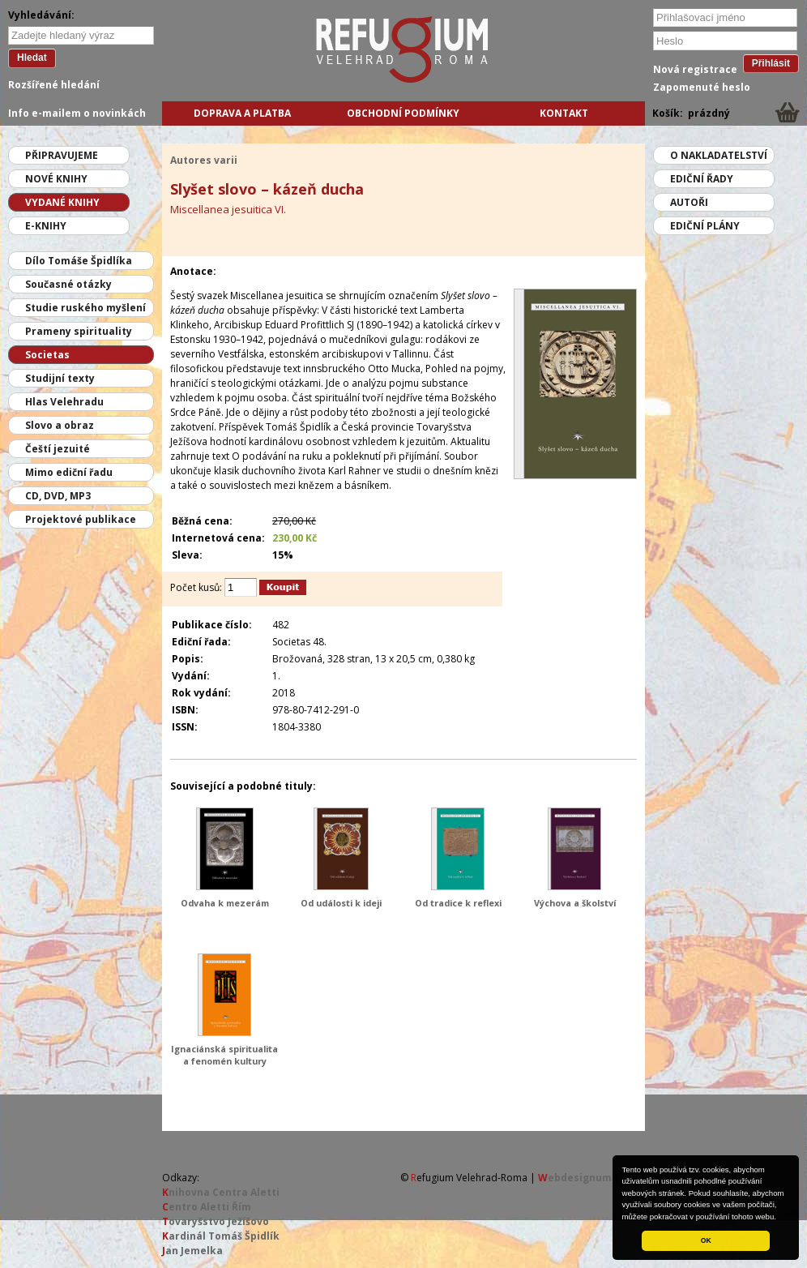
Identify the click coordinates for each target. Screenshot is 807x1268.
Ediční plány (705, 226)
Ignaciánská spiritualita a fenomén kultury (224, 1055)
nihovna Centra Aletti (221, 1192)
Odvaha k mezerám (225, 903)
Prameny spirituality (78, 331)
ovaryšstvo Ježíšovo (215, 1221)
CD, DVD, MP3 (58, 496)
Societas (47, 355)
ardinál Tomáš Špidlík (221, 1236)
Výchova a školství (575, 903)
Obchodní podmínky (403, 113)
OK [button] (706, 1240)
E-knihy (45, 226)
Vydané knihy (62, 202)
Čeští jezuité (57, 449)
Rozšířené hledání (54, 85)
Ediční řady (701, 179)
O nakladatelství (718, 155)
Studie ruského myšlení (85, 308)
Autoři (689, 202)
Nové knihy (56, 179)
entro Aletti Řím (206, 1207)
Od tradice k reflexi (458, 903)
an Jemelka (192, 1250)
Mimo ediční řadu (69, 472)
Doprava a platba (242, 113)
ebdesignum (575, 1177)
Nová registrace (695, 69)
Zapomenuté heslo (701, 87)
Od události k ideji (341, 903)
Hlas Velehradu (64, 402)
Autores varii (203, 160)
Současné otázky (68, 284)
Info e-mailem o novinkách (77, 113)
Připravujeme (61, 155)
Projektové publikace (80, 519)
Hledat (32, 57)
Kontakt (564, 113)
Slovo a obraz (59, 425)
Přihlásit (771, 63)
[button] (780, 1217)
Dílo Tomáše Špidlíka (78, 261)
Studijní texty (60, 378)
